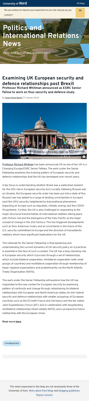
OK (80, 10)
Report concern (44, 395)
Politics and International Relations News (41, 36)
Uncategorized (12, 343)
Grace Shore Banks (13, 98)
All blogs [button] (81, 3)
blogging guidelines (69, 390)
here (18, 321)
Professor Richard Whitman (18, 164)
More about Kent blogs (41, 390)
